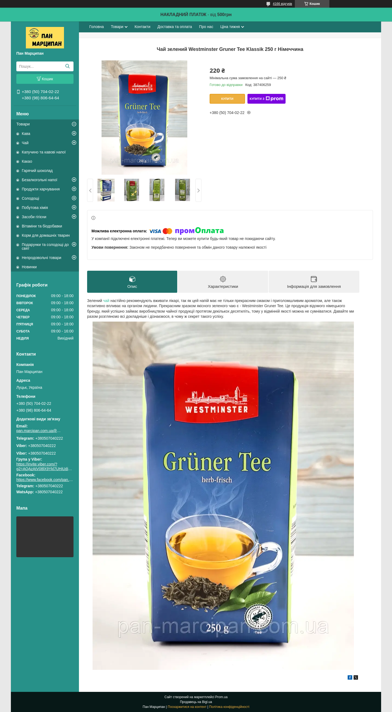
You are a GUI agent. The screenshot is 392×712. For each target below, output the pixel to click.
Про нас (206, 26)
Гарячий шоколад (37, 170)
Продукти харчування (41, 189)
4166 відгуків (282, 4)
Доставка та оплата (174, 26)
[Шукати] (67, 66)
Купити (227, 98)
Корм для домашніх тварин (46, 235)
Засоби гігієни (34, 217)
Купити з (266, 98)
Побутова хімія (35, 207)
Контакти (142, 26)
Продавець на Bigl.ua (196, 702)
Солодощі (30, 198)
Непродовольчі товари (41, 257)
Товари (23, 124)
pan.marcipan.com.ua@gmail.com (39, 431)
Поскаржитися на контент (187, 707)
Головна (96, 26)
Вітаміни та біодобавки (42, 226)
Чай (25, 143)
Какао (27, 161)
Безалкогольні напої (39, 180)
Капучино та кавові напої (44, 152)
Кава (26, 133)
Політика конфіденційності (229, 707)
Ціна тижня (230, 26)
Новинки (29, 267)
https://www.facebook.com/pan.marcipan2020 (54, 479)
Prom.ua (221, 697)
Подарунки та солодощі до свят (45, 246)
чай (106, 300)
